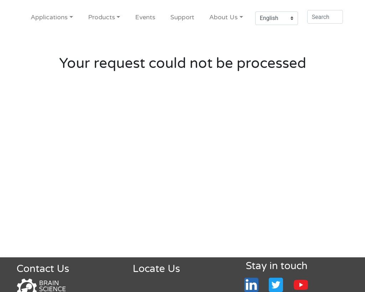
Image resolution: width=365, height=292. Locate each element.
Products (101, 17)
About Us (223, 17)
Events (145, 17)
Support (182, 17)
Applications (49, 17)
